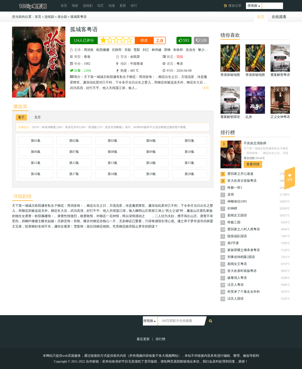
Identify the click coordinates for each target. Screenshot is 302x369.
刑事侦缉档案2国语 (241, 257)
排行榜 (160, 339)
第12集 (74, 163)
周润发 (89, 50)
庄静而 (117, 50)
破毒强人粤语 (237, 278)
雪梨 (136, 50)
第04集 (151, 140)
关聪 (127, 50)
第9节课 (233, 243)
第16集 (36, 174)
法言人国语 (235, 298)
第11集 (35, 163)
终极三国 (233, 222)
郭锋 (167, 50)
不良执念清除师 (255, 143)
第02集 (74, 140)
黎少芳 (203, 50)
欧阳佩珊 (102, 50)
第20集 (189, 174)
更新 (123, 5)
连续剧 (88, 5)
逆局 (230, 194)
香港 (87, 56)
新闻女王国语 (237, 215)
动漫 (111, 5)
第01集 (36, 140)
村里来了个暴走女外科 (243, 291)
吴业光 (190, 50)
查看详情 (252, 164)
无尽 (37, 117)
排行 (134, 5)
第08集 (112, 152)
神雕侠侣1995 (237, 201)
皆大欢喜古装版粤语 (242, 180)
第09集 (151, 152)
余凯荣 (135, 56)
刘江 (146, 50)
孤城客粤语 (78, 16)
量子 (21, 117)
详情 (205, 88)
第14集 (151, 163)
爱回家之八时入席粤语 (243, 229)
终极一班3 (234, 187)
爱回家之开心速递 (240, 173)
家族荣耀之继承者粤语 (243, 250)
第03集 (112, 140)
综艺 (100, 5)
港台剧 (62, 16)
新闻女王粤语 (237, 264)
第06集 (36, 152)
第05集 (189, 140)
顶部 (290, 177)
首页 (64, 5)
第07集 (74, 152)
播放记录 (234, 5)
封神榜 (232, 208)
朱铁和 (178, 50)
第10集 (189, 152)
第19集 (151, 174)
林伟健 (156, 50)
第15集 (189, 163)
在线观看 (279, 17)
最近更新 (143, 339)
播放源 (20, 106)
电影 (75, 5)
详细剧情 (22, 196)
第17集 (74, 174)
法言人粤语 (235, 284)
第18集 (112, 174)
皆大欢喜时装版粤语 (242, 271)
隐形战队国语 (237, 236)
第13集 (112, 163)
